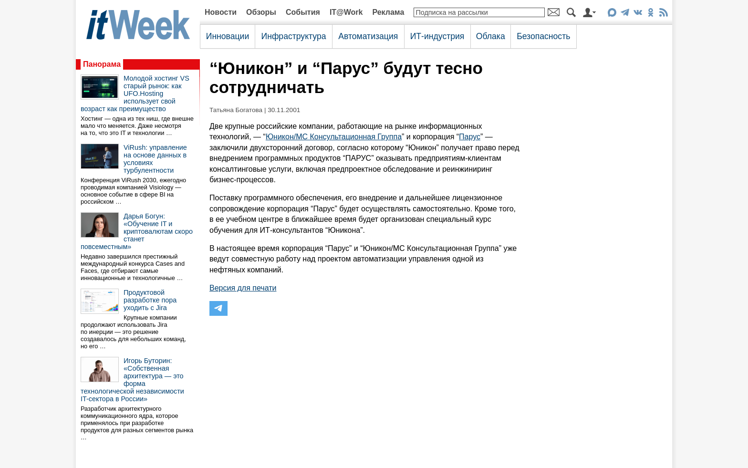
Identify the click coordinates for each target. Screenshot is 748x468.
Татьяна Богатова (235, 110)
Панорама (102, 64)
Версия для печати (242, 288)
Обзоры (261, 12)
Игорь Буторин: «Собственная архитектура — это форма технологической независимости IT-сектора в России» (132, 380)
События (303, 12)
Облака (490, 36)
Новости (221, 12)
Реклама (388, 12)
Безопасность (543, 36)
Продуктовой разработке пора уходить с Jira (150, 300)
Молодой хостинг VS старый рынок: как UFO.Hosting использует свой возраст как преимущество (135, 93)
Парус (469, 137)
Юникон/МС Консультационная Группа (334, 137)
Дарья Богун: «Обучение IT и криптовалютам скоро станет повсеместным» (137, 231)
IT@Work (346, 12)
